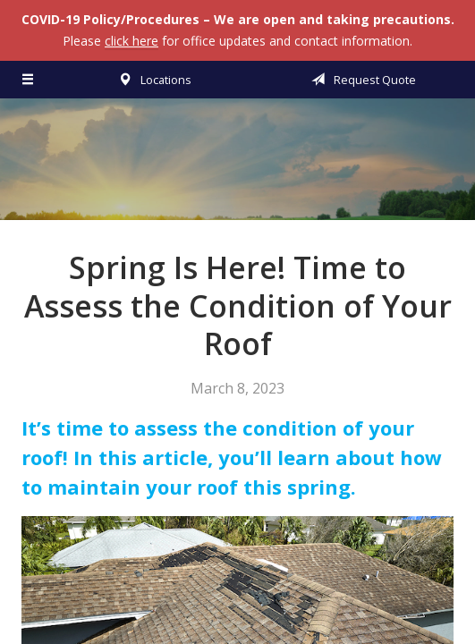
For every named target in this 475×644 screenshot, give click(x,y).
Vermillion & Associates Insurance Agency (238, 167)
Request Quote (360, 79)
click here (131, 40)
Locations (151, 79)
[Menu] (28, 79)
